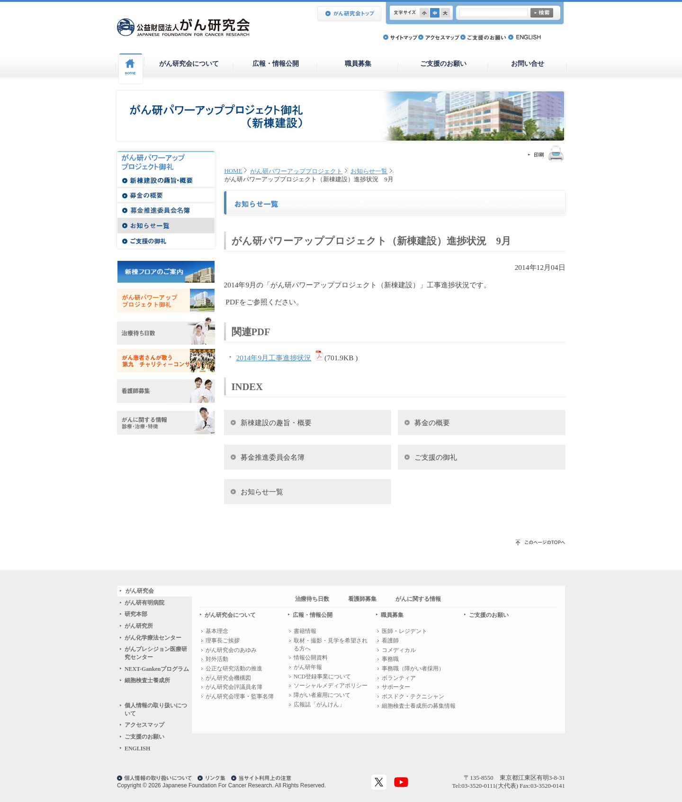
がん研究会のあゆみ (231, 650)
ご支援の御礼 (435, 457)
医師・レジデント (404, 631)
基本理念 (217, 631)
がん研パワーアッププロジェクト (296, 171)
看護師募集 (362, 599)
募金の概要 (432, 423)
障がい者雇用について (322, 695)
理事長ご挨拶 (223, 640)
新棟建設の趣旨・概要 (276, 423)
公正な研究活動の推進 (234, 668)
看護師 (390, 640)
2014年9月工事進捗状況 (274, 358)
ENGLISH (137, 748)
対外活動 (217, 659)
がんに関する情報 (418, 599)
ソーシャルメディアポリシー (331, 685)
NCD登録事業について (322, 676)
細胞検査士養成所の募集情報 (419, 706)
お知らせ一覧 (368, 171)
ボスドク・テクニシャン (413, 696)
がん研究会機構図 (228, 678)
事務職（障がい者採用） (413, 668)
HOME (233, 171)
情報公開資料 (311, 657)
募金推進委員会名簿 (273, 457)
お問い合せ (527, 63)
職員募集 (358, 63)
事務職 (390, 659)
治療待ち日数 (312, 599)
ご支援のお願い (443, 63)
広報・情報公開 (275, 63)
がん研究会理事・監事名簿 (240, 696)
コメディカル (399, 650)
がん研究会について (189, 63)
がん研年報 (308, 667)
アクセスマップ (144, 725)
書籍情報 (305, 631)
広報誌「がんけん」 (319, 704)
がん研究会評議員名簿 (234, 687)
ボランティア (399, 678)
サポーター (396, 687)
